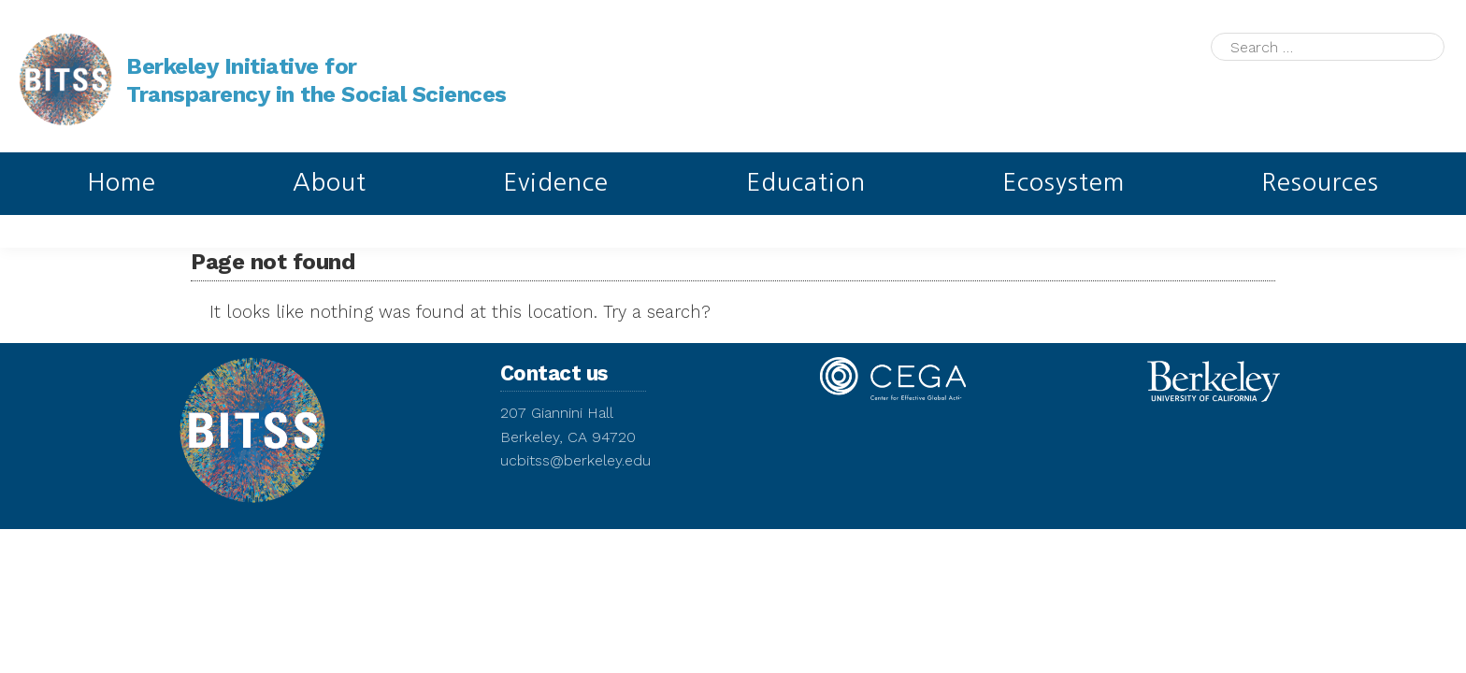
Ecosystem (1063, 182)
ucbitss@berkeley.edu (575, 460)
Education (806, 182)
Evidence (556, 182)
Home (121, 182)
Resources (1320, 182)
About (329, 182)
